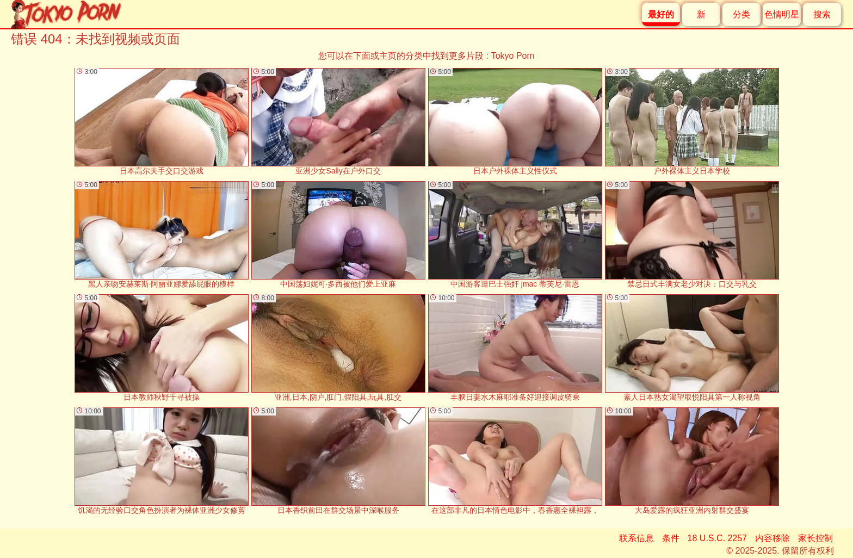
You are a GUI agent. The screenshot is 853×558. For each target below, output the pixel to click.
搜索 (822, 14)
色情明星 (781, 14)
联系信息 (636, 538)
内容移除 (772, 538)
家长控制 (815, 538)
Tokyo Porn (513, 55)
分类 (741, 14)
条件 (670, 538)
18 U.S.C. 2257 (717, 538)
